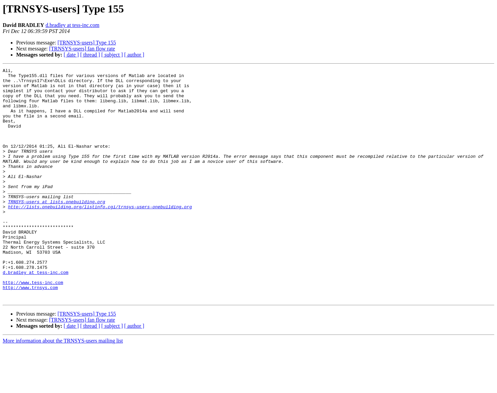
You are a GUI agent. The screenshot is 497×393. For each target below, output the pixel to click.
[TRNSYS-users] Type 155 (87, 42)
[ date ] (71, 55)
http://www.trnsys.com (30, 332)
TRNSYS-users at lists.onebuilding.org (56, 229)
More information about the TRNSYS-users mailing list (63, 387)
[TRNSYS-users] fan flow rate (82, 48)
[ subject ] (112, 55)
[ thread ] (90, 55)
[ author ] (134, 55)
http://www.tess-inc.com (33, 326)
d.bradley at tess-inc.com (72, 25)
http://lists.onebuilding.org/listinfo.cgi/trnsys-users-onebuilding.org (100, 235)
